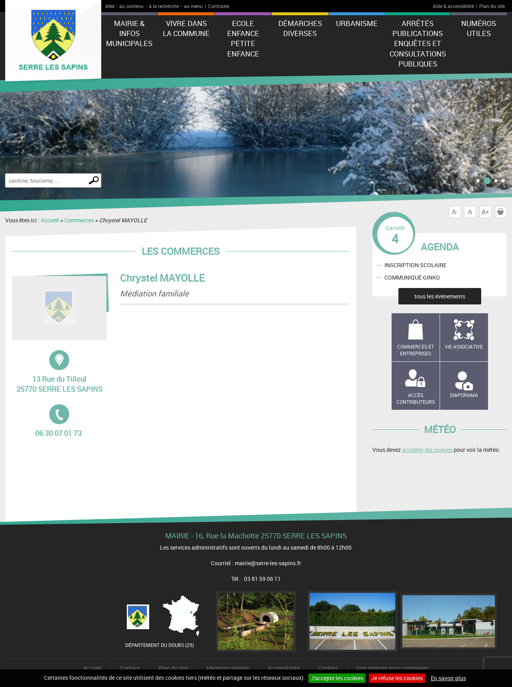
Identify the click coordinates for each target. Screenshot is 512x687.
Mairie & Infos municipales (129, 33)
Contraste (218, 6)
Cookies (328, 668)
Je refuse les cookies (397, 678)
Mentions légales (227, 668)
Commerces (79, 220)
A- (455, 212)
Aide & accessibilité (453, 6)
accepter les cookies (427, 449)
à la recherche (164, 6)
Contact (130, 668)
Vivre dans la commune (186, 28)
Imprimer (502, 212)
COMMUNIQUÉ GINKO (412, 277)
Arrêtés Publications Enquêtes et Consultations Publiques (418, 43)
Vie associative (464, 346)
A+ (485, 212)
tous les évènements (439, 296)
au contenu (131, 6)
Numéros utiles (478, 28)
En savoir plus (448, 678)
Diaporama (464, 395)
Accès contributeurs (415, 398)
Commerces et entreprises (415, 350)
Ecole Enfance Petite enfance (243, 38)
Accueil (50, 220)
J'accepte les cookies (337, 678)
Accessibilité (284, 668)
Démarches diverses (300, 28)
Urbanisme (357, 23)
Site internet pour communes (392, 668)
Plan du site (492, 6)
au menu (193, 6)
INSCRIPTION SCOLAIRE (415, 265)
